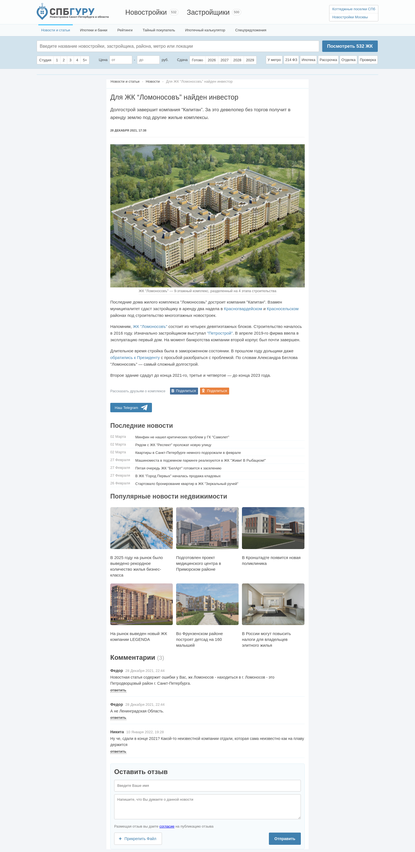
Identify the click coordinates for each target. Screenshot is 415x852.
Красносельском (283, 308)
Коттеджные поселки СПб (353, 9)
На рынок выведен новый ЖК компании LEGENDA (141, 612)
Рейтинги (124, 30)
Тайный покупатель (158, 30)
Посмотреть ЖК (349, 46)
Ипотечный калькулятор (205, 30)
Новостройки (146, 12)
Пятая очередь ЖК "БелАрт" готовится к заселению (178, 468)
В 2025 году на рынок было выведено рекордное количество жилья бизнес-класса (141, 542)
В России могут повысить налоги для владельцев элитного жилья (273, 615)
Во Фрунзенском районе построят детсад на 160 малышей (207, 615)
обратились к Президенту (135, 357)
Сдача (182, 60)
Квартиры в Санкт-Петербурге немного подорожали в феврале (188, 453)
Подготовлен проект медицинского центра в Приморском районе (207, 539)
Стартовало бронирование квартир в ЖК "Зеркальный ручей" (186, 484)
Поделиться (186, 391)
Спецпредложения (250, 30)
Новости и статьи (55, 30)
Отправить (284, 838)
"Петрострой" (220, 333)
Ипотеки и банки (93, 30)
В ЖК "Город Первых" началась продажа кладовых (178, 476)
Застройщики (208, 12)
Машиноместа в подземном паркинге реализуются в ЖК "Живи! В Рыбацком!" (200, 460)
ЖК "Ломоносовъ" (150, 326)
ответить (118, 690)
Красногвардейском (243, 308)
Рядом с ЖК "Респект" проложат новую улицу (173, 445)
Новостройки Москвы (350, 17)
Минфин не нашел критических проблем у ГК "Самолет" (182, 437)
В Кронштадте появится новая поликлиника (273, 536)
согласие (166, 826)
